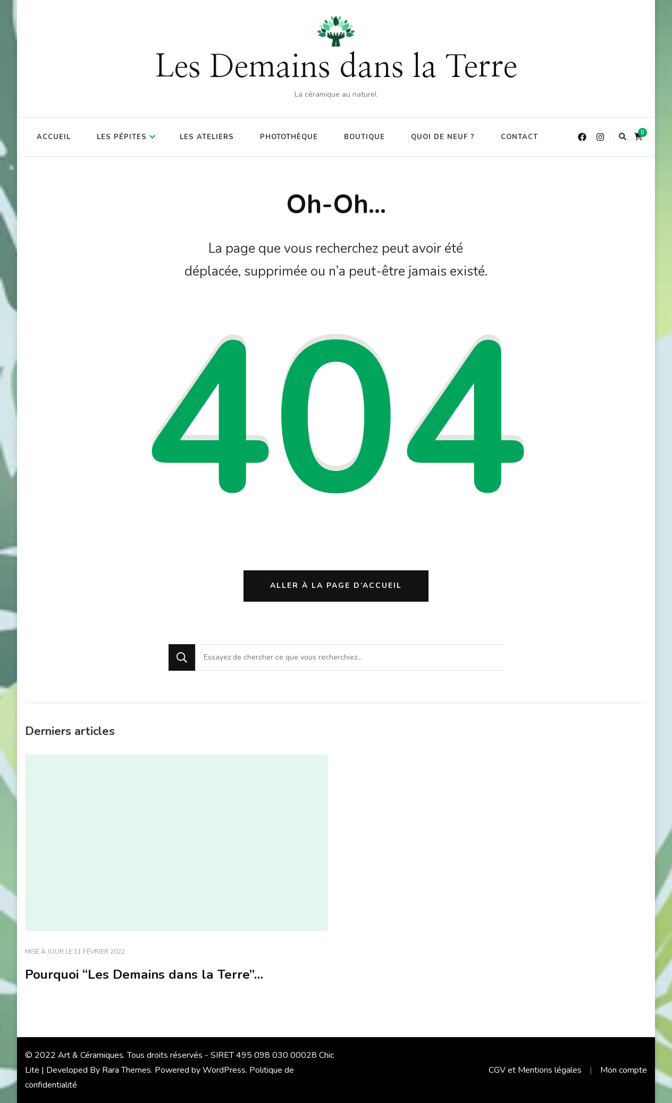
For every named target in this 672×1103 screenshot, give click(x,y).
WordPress (224, 1070)
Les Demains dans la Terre (336, 67)
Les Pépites (122, 137)
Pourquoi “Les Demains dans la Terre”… (144, 974)
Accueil (54, 137)
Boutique (364, 137)
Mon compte (623, 1070)
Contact (519, 137)
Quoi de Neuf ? (443, 137)
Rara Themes (126, 1070)
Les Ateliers (207, 137)
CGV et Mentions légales (535, 1070)
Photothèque (289, 137)
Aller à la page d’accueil (336, 585)
